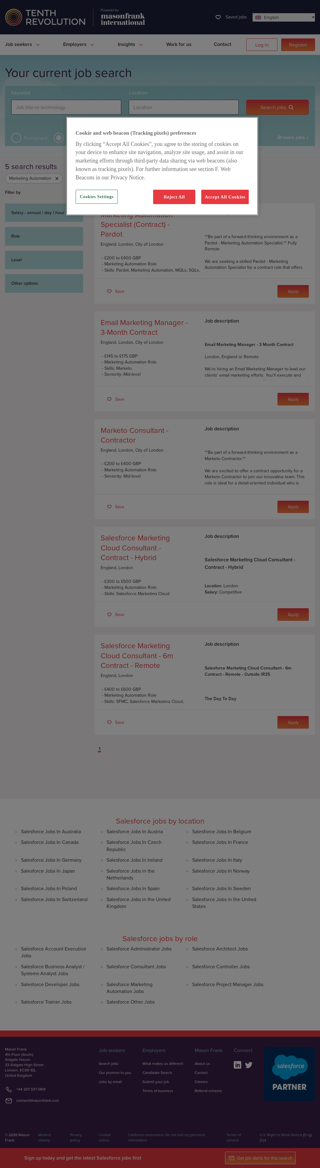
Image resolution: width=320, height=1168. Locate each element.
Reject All (174, 196)
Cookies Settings (96, 196)
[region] (162, 166)
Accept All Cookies (225, 196)
